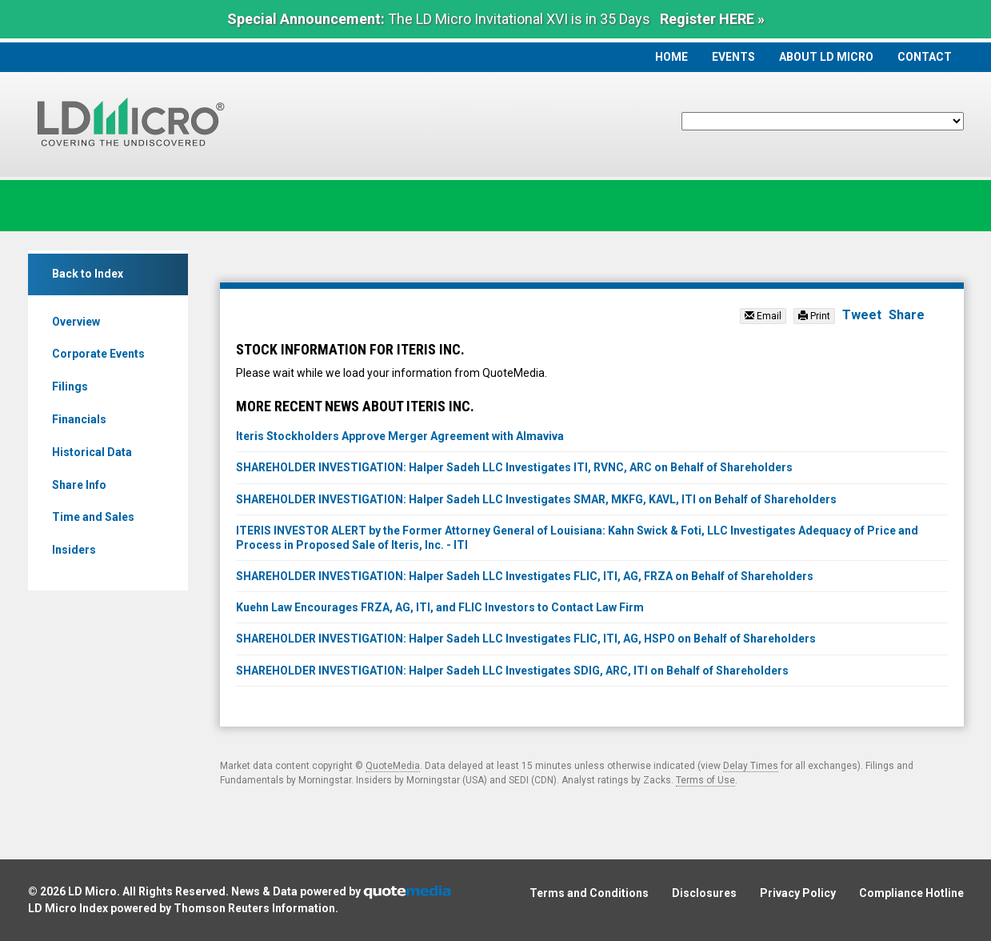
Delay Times (750, 765)
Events (733, 56)
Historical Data (92, 452)
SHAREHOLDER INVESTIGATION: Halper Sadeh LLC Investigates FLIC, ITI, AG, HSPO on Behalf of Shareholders (526, 638)
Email (763, 316)
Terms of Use (705, 780)
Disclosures (704, 893)
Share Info (79, 485)
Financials (79, 419)
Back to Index (87, 273)
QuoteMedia (393, 765)
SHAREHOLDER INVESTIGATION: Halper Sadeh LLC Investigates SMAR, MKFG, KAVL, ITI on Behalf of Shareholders (536, 499)
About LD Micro (826, 56)
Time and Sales (93, 517)
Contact (924, 56)
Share (907, 314)
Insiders (74, 549)
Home (671, 56)
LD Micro (92, 891)
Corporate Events (98, 353)
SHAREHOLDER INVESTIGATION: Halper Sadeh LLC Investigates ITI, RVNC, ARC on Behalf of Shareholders (514, 467)
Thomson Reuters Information (254, 908)
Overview (76, 321)
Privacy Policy (798, 893)
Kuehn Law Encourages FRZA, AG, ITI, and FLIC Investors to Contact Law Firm (440, 607)
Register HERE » (712, 18)
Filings (70, 386)
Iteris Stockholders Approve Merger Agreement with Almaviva (400, 436)
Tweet (861, 314)
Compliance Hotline (911, 893)
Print (814, 316)
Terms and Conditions (589, 893)
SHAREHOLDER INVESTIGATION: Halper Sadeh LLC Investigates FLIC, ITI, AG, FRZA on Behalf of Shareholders (524, 576)
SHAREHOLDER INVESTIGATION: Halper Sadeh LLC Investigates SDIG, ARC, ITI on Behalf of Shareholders (512, 670)
